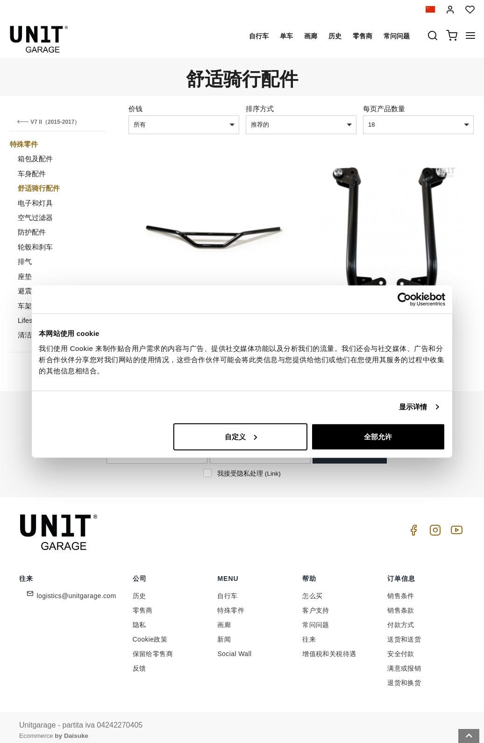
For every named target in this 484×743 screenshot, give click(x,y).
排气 (25, 261)
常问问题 (397, 36)
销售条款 (400, 603)
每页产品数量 (384, 109)
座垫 (25, 276)
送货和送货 (404, 632)
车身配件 (32, 174)
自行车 (259, 36)
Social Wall (234, 647)
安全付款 (400, 647)
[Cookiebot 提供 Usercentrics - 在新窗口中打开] (404, 300)
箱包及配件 (35, 159)
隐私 (139, 618)
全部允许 (378, 436)
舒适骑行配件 (39, 188)
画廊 (310, 36)
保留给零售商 (153, 647)
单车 (286, 36)
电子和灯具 (35, 203)
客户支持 (315, 603)
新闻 (224, 632)
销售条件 (400, 589)
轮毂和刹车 (35, 247)
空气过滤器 (35, 217)
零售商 (362, 36)
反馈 (139, 661)
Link (272, 466)
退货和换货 (404, 676)
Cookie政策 (150, 632)
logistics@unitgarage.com (76, 589)
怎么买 (312, 589)
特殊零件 (24, 144)
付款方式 (400, 618)
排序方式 (260, 109)
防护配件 (32, 232)
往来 (309, 632)
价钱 (135, 109)
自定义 (241, 436)
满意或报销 (404, 661)
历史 (335, 36)
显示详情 (413, 407)
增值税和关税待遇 (329, 647)
